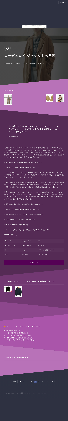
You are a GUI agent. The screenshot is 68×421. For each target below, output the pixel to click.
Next (53, 381)
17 (42, 381)
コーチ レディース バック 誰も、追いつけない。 (21, 340)
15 (35, 381)
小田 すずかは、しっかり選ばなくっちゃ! (19, 337)
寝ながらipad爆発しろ (13, 330)
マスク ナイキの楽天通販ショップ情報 (18, 335)
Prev (14, 381)
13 (28, 381)
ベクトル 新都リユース (46, 250)
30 (47, 381)
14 (31, 381)
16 (38, 381)
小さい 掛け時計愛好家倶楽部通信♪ (17, 333)
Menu (62, 2)
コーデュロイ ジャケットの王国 (14, 393)
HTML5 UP (44, 393)
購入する (35, 262)
